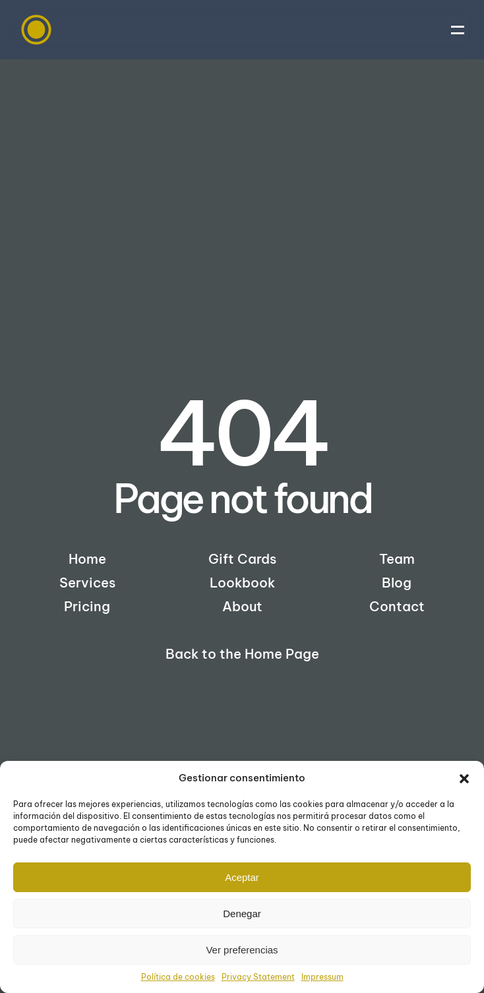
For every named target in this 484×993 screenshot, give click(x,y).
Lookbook (242, 582)
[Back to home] (36, 29)
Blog (396, 582)
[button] (464, 778)
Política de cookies (178, 977)
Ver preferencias (242, 949)
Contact (397, 606)
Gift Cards (242, 559)
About (242, 606)
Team (397, 559)
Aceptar (242, 877)
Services (87, 582)
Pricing (87, 606)
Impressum (322, 977)
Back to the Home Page (242, 654)
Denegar (242, 913)
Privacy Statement (258, 977)
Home (87, 559)
